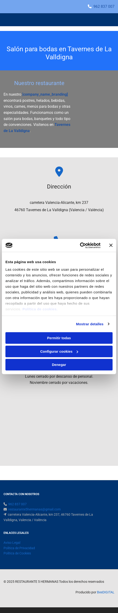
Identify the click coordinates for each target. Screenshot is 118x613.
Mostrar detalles (90, 324)
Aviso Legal (12, 542)
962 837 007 (103, 6)
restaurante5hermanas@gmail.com (34, 509)
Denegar (59, 365)
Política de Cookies (17, 553)
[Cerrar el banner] (111, 245)
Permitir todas (59, 338)
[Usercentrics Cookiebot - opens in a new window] (80, 245)
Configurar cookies (59, 351)
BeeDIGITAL (105, 592)
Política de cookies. (40, 309)
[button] (95, 20)
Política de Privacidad (19, 548)
